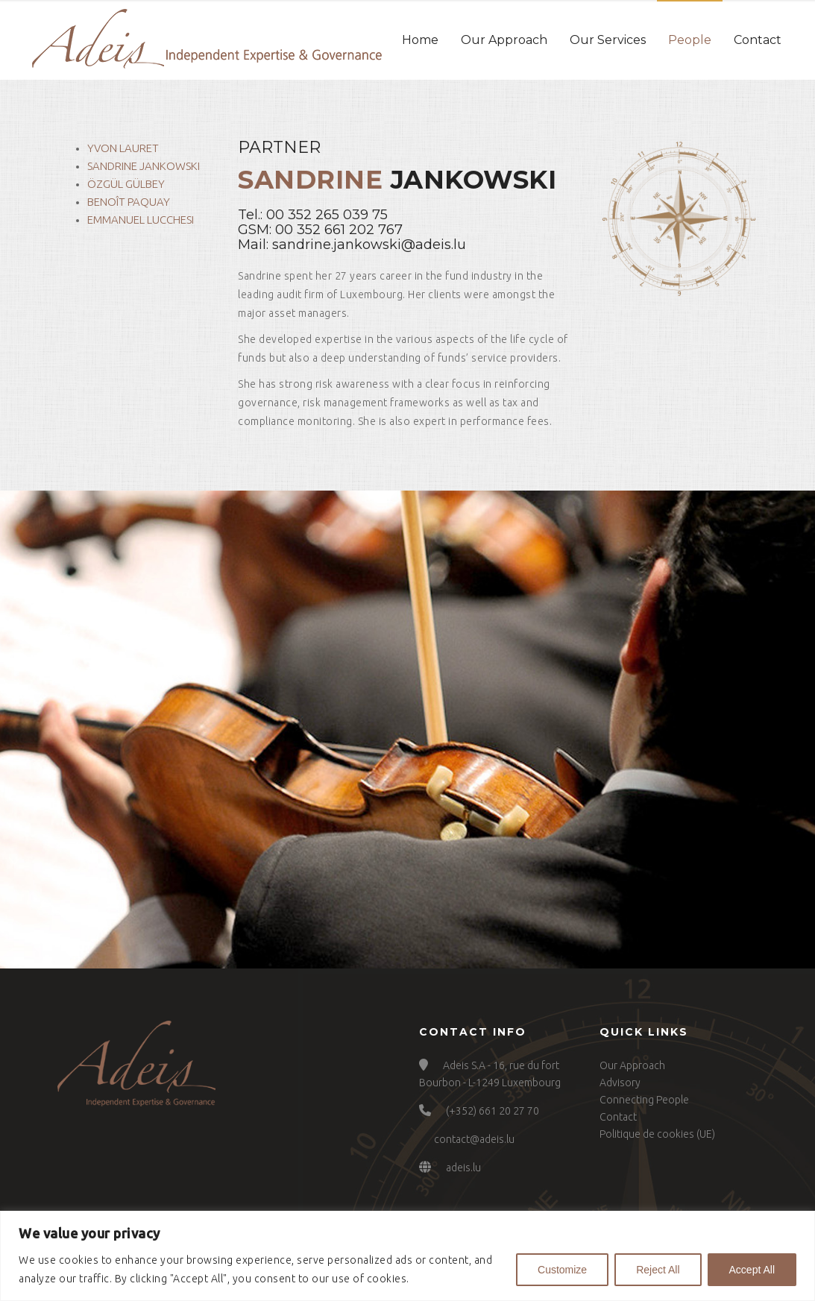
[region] (407, 1256)
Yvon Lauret (123, 148)
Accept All (752, 1270)
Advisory (620, 1083)
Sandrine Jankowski (143, 166)
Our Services (608, 40)
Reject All (657, 1270)
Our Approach (504, 40)
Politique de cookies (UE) (657, 1134)
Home (420, 40)
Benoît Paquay (128, 201)
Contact (757, 40)
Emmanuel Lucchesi (140, 219)
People (689, 40)
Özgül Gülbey (126, 183)
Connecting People (644, 1100)
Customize (562, 1270)
